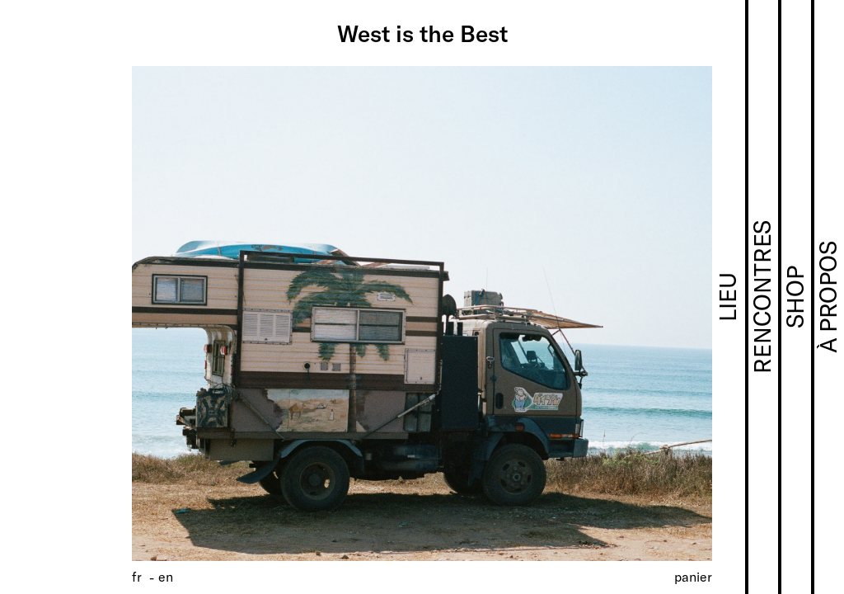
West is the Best (422, 33)
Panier (693, 576)
